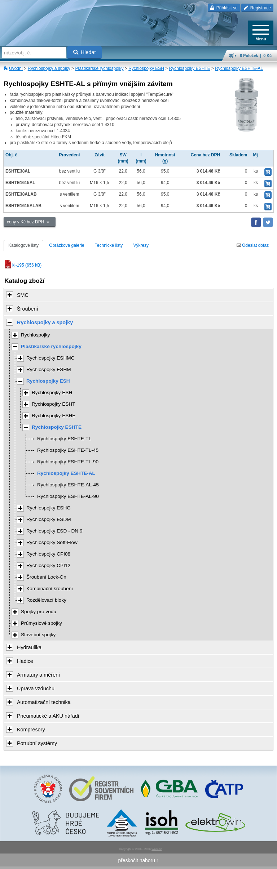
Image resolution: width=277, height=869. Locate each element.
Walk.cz (156, 849)
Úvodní (16, 68)
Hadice (25, 661)
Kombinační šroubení (49, 588)
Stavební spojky (38, 634)
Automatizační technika (44, 702)
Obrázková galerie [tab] (66, 245)
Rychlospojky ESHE (53, 415)
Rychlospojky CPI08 (48, 554)
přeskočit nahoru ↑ (138, 860)
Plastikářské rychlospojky (99, 68)
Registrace (257, 7)
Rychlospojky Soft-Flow (52, 542)
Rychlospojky (35, 335)
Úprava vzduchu (35, 688)
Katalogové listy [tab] (23, 245)
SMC (22, 295)
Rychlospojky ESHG (48, 508)
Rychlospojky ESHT (53, 404)
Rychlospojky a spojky (49, 68)
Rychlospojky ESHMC (50, 358)
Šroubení (27, 309)
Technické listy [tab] (109, 245)
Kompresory (31, 729)
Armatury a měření (38, 675)
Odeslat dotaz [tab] (253, 245)
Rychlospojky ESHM (48, 369)
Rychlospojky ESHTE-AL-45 (68, 484)
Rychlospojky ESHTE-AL (239, 68)
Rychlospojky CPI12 (48, 565)
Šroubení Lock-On (46, 577)
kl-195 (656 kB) (22, 265)
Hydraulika (29, 647)
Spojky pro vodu (38, 611)
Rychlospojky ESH (146, 68)
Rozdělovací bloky (46, 600)
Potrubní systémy (37, 743)
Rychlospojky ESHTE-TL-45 (67, 450)
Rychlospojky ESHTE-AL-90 (68, 496)
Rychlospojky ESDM (48, 519)
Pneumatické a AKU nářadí (48, 716)
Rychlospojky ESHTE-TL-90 (67, 461)
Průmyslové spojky (41, 623)
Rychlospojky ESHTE (189, 68)
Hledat (84, 52)
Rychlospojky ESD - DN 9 (54, 531)
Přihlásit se (223, 7)
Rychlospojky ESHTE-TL (64, 438)
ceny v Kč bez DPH (26, 221)
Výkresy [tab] (141, 245)
